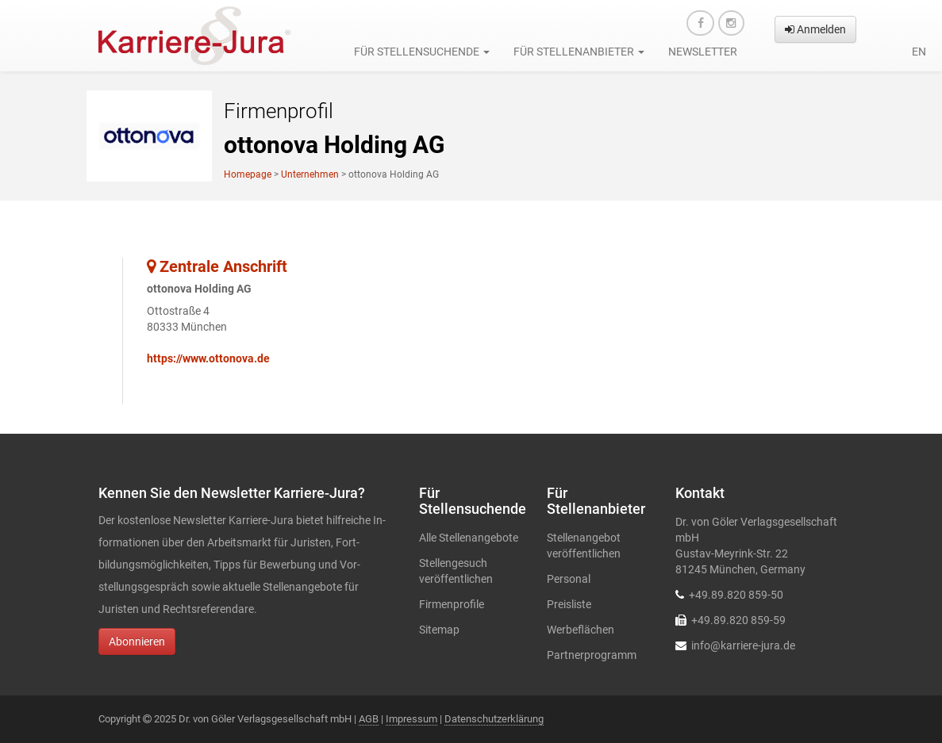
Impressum (411, 719)
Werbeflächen (580, 629)
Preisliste (569, 604)
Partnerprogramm (591, 655)
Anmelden (815, 29)
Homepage (247, 174)
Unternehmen (310, 174)
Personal (568, 579)
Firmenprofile (451, 604)
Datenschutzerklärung (494, 719)
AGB (369, 719)
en (919, 51)
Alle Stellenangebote (468, 537)
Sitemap (439, 629)
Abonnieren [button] (137, 641)
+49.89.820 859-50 (736, 594)
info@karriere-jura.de (743, 645)
